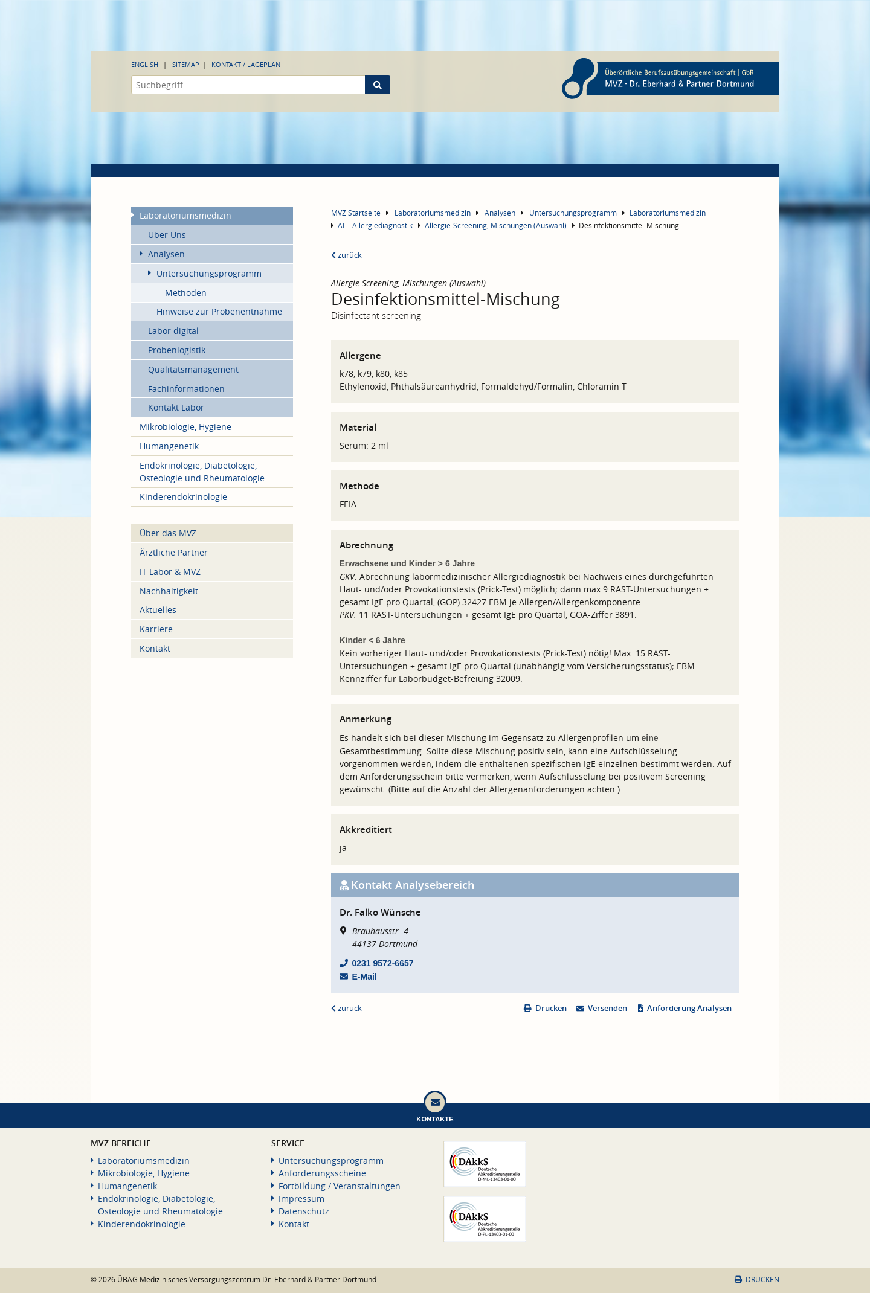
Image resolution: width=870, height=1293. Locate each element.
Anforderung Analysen (689, 1008)
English (144, 64)
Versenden (607, 1008)
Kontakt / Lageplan (245, 64)
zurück (346, 255)
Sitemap (185, 64)
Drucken (551, 1008)
